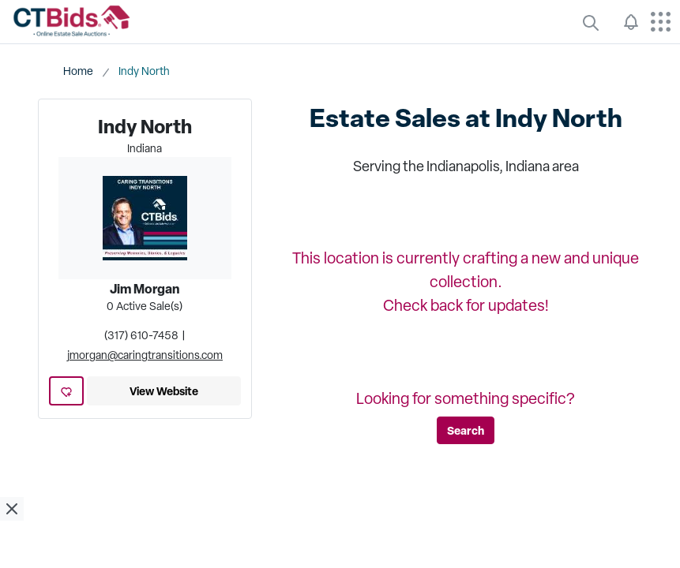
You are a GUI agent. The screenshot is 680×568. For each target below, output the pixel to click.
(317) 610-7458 (141, 335)
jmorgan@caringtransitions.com (145, 355)
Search (465, 430)
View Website (164, 390)
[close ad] (12, 509)
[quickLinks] (591, 22)
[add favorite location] (66, 390)
